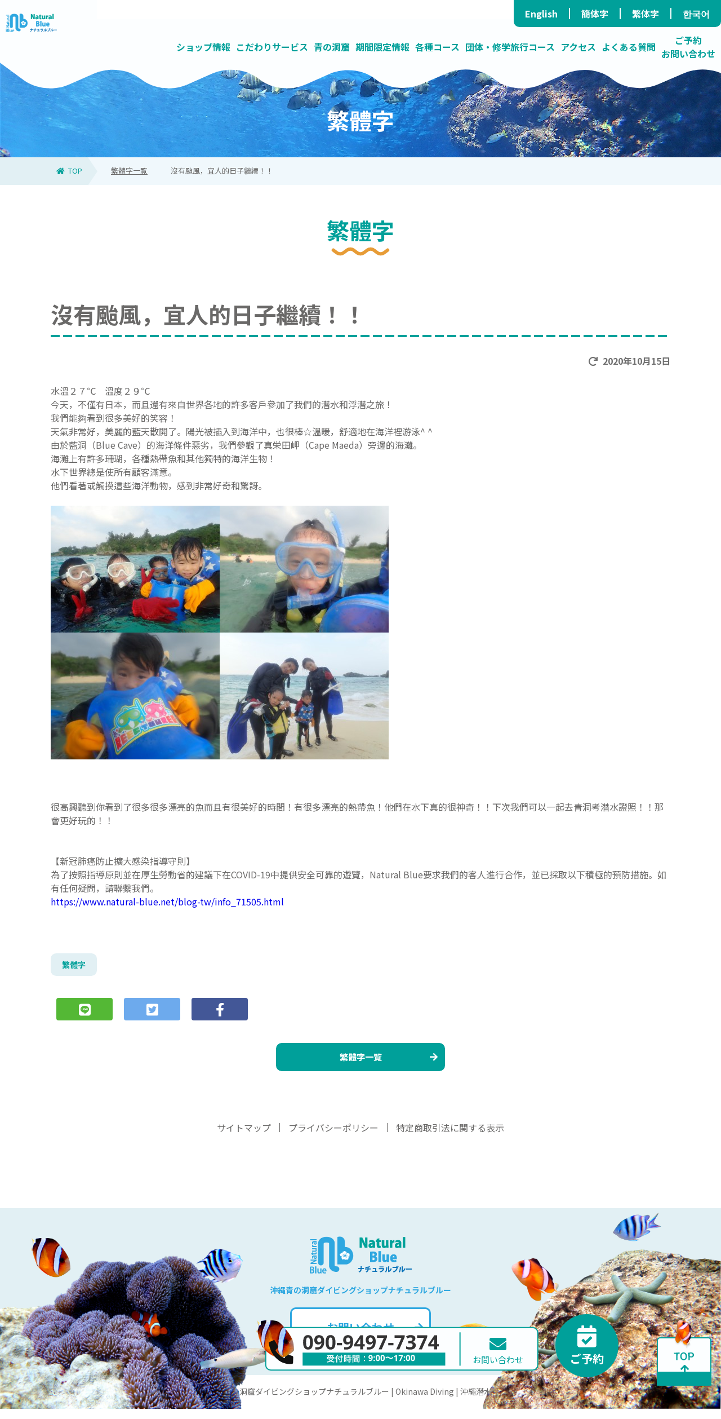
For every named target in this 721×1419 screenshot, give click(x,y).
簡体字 (594, 13)
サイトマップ (244, 1137)
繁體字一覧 (129, 170)
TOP (69, 170)
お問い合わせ (374, 1337)
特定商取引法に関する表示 (450, 1137)
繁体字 (645, 13)
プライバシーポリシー (333, 1137)
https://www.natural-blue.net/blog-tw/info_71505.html (167, 901)
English (541, 13)
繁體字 (75, 966)
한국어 (696, 13)
